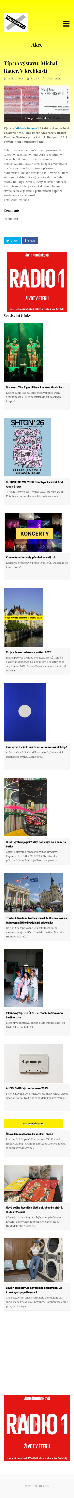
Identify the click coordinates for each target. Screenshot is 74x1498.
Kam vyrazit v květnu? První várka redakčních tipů (36, 747)
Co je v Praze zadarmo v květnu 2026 (28, 652)
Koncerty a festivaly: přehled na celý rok (31, 557)
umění (57, 78)
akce (49, 78)
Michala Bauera (26, 128)
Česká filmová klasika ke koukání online (29, 1134)
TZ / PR (35, 78)
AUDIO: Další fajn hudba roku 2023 (27, 1088)
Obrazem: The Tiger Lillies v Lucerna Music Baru (35, 387)
